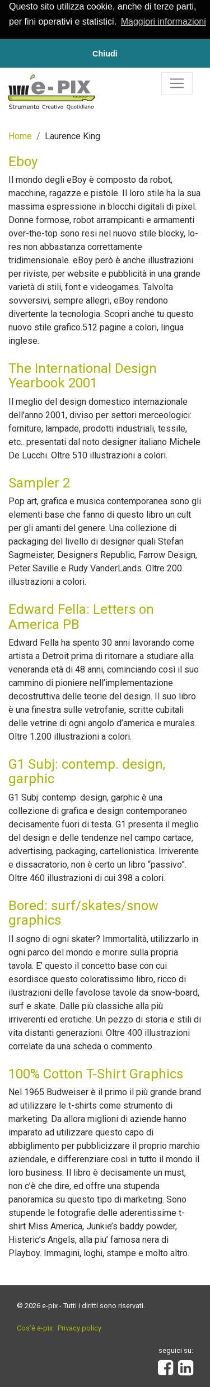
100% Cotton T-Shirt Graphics (95, 1073)
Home (20, 135)
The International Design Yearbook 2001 (82, 375)
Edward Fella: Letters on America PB (81, 616)
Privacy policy (79, 1327)
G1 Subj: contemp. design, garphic (86, 771)
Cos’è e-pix (35, 1327)
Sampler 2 (39, 482)
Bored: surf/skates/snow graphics (83, 912)
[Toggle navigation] (177, 82)
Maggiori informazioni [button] (163, 21)
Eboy (23, 160)
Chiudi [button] (105, 53)
